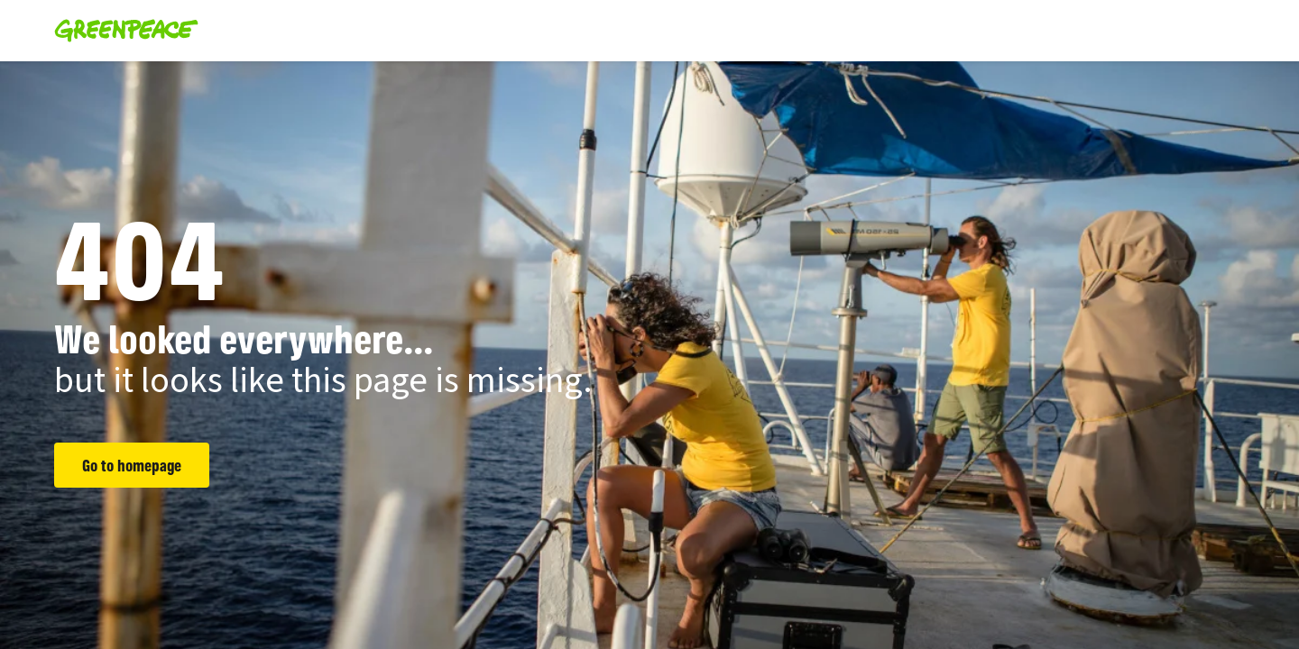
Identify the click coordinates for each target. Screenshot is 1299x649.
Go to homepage (131, 465)
